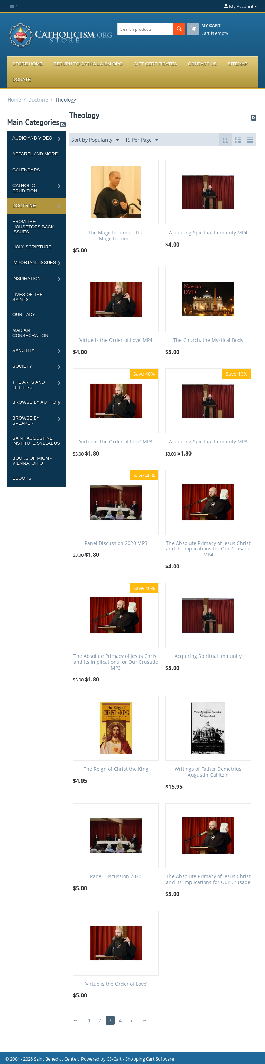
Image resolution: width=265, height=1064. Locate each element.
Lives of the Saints (27, 297)
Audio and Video (32, 138)
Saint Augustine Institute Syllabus (36, 440)
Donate (21, 79)
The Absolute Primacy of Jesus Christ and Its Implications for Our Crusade (208, 879)
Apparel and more (35, 153)
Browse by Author (35, 402)
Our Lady (23, 314)
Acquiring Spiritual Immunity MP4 (208, 233)
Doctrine (38, 99)
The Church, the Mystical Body (208, 340)
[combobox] (145, 29)
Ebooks (21, 478)
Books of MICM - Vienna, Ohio (32, 461)
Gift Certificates (155, 63)
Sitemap (237, 63)
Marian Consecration (30, 333)
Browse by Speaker (26, 420)
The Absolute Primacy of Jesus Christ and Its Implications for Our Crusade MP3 (115, 662)
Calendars (26, 169)
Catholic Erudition (24, 188)
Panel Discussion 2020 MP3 (116, 543)
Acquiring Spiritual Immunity (208, 656)
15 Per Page (141, 140)
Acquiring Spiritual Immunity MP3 (208, 442)
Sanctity (23, 350)
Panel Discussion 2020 (115, 877)
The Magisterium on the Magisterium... (116, 236)
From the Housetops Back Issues (33, 226)
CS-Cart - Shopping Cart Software (140, 1059)
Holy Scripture (31, 246)
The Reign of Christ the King (116, 769)
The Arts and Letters (28, 385)
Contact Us (202, 63)
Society (22, 366)
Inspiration (26, 278)
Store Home (27, 63)
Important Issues (34, 262)
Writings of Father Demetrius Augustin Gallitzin (208, 772)
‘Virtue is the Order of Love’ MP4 (116, 340)
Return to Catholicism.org (87, 63)
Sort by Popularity (95, 140)
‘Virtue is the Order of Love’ (116, 984)
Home (14, 99)
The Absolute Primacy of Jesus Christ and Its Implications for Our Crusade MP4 (208, 549)
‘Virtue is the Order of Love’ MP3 (116, 442)
